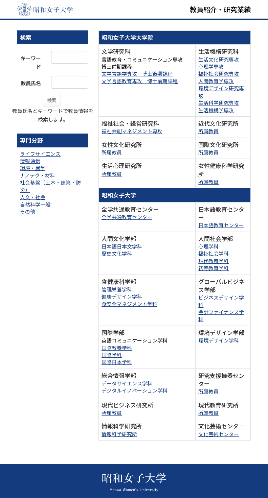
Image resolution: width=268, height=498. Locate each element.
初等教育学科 (213, 267)
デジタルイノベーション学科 (135, 390)
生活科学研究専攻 (218, 102)
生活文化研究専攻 (218, 59)
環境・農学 (32, 167)
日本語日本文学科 (122, 246)
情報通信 (30, 160)
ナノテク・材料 (37, 175)
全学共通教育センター (127, 216)
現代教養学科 (213, 260)
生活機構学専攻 (216, 110)
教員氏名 (31, 83)
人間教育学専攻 (216, 81)
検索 (52, 100)
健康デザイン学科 (122, 296)
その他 (27, 211)
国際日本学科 (117, 361)
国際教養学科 (117, 347)
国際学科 (112, 354)
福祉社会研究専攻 (218, 73)
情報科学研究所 (119, 433)
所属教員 (208, 131)
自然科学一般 (35, 204)
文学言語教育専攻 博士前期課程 (140, 81)
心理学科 (208, 246)
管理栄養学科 (117, 289)
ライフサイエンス (40, 153)
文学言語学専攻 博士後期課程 (137, 73)
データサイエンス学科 (127, 383)
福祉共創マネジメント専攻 (132, 131)
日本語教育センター (221, 225)
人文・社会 (32, 196)
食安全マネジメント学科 (129, 303)
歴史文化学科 (117, 253)
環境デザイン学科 (218, 340)
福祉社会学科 (213, 253)
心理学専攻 (211, 66)
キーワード (31, 62)
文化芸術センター (218, 433)
